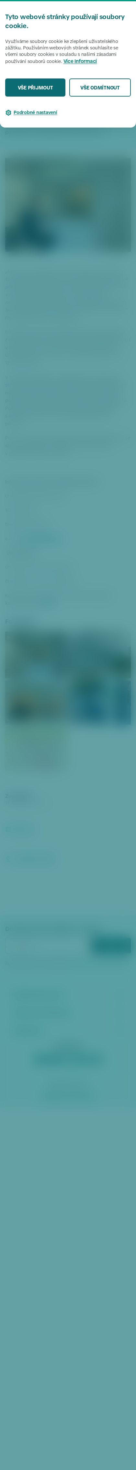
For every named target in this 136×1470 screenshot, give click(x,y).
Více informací (80, 61)
